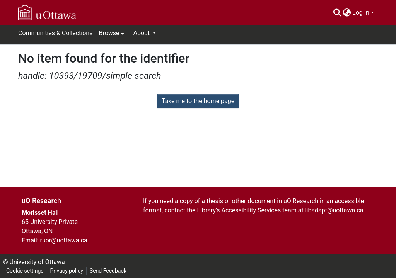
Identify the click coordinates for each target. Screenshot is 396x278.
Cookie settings (25, 271)
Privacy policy (66, 271)
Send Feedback (108, 271)
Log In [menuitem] (360, 12)
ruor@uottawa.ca (63, 240)
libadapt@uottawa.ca (334, 210)
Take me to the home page (198, 101)
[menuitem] (347, 12)
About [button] (142, 33)
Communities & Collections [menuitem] (55, 33)
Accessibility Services (251, 210)
